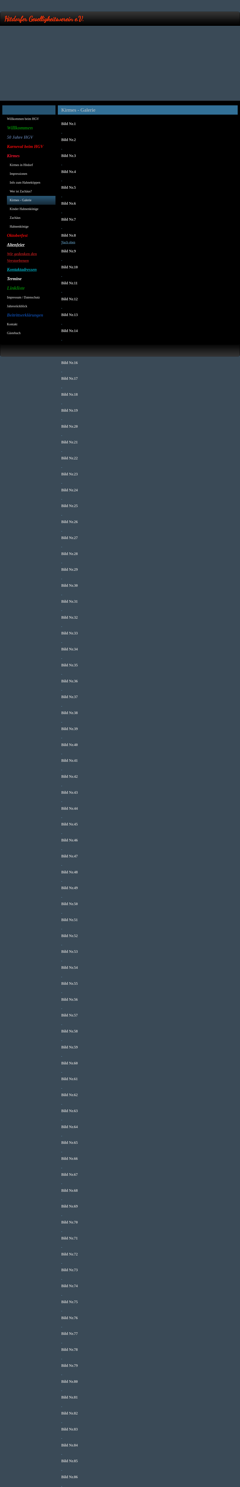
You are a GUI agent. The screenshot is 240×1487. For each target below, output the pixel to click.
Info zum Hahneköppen (25, 182)
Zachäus (15, 218)
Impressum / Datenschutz (23, 297)
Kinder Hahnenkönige (24, 209)
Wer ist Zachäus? (21, 191)
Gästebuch (14, 333)
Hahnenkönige (19, 226)
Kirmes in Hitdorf (21, 165)
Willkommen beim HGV (23, 119)
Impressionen (18, 174)
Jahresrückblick (17, 306)
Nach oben (68, 242)
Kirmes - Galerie (20, 200)
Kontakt (12, 324)
